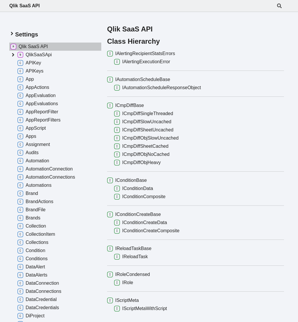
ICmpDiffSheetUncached (143, 130)
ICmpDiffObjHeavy (137, 163)
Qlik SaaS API (24, 5)
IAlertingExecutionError (142, 62)
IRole (123, 283)
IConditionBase (127, 180)
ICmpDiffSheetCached (141, 146)
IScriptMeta (123, 300)
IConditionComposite (140, 197)
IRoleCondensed (128, 274)
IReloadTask (131, 257)
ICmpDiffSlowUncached (142, 122)
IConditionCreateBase (134, 214)
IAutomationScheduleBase (138, 79)
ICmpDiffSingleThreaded (143, 114)
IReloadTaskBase (129, 248)
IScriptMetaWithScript (140, 309)
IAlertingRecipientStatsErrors (141, 54)
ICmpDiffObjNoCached (141, 154)
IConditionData (133, 188)
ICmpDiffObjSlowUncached (146, 138)
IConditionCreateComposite (147, 231)
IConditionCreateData (140, 223)
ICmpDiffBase (125, 105)
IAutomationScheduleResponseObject (157, 88)
